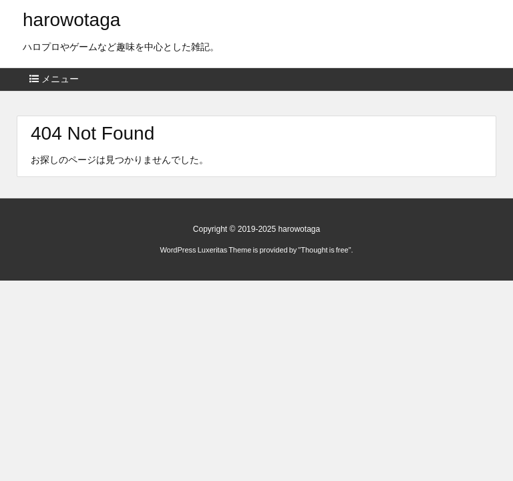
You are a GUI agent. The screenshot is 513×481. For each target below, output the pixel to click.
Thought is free (324, 250)
